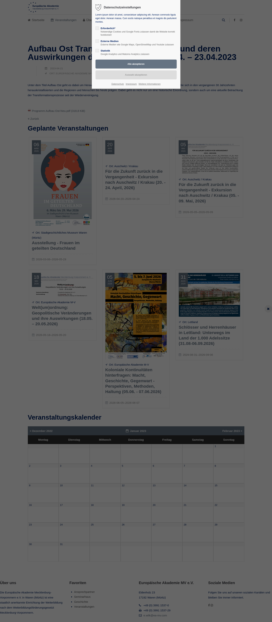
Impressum (131, 84)
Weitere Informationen (150, 84)
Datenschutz (117, 84)
